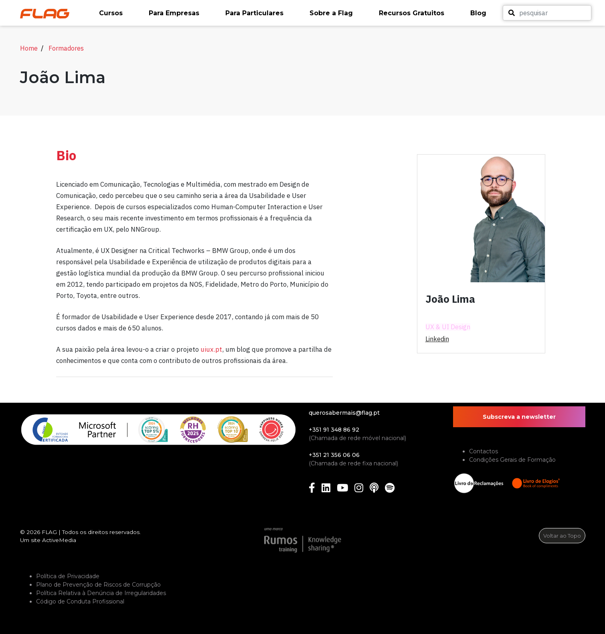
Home (29, 48)
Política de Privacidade (67, 576)
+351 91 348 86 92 (334, 429)
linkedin (437, 339)
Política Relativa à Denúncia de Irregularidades (101, 593)
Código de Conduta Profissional (80, 601)
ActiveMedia (59, 540)
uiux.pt (211, 349)
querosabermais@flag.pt (344, 412)
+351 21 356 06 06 (334, 455)
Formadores (66, 48)
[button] (120, 13)
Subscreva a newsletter (519, 416)
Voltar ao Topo (562, 535)
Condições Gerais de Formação (512, 459)
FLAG (49, 532)
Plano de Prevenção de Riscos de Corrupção (98, 584)
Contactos (483, 451)
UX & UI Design (447, 327)
